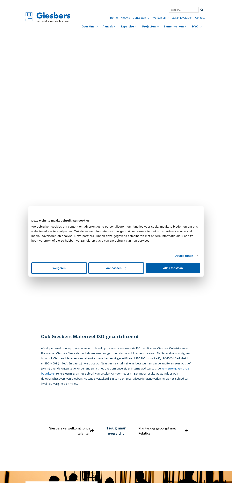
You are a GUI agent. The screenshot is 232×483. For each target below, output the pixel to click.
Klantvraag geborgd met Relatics (163, 431)
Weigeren (59, 268)
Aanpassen (116, 268)
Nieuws (125, 17)
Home (114, 17)
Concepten (139, 17)
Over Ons (88, 26)
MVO (195, 26)
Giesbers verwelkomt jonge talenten (70, 431)
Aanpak (108, 26)
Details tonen (184, 255)
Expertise (127, 26)
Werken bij (159, 17)
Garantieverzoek (182, 17)
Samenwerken (174, 26)
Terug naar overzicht (116, 431)
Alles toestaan (173, 268)
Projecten (149, 26)
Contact (200, 17)
